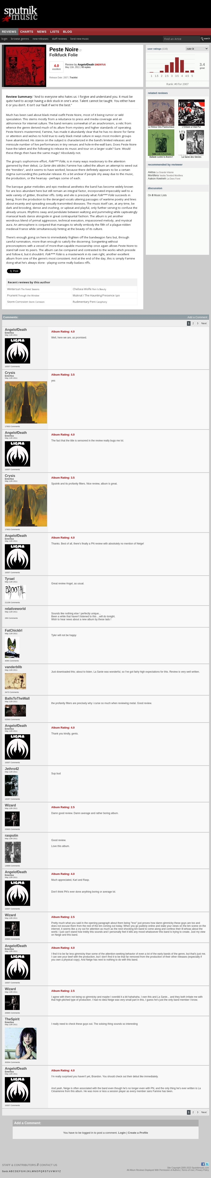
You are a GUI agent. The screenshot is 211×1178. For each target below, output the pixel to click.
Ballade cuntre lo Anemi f (161, 157)
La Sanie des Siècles (191, 157)
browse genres (20, 39)
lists (54, 31)
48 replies (86, 67)
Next (204, 323)
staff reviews (59, 39)
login (4, 39)
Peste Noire (65, 49)
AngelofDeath (86, 64)
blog (67, 31)
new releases (40, 39)
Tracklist (73, 77)
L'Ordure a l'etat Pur (191, 127)
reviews (9, 31)
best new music (79, 39)
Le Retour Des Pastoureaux (161, 127)
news (41, 31)
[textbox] (181, 39)
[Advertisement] (177, 228)
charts (26, 31)
